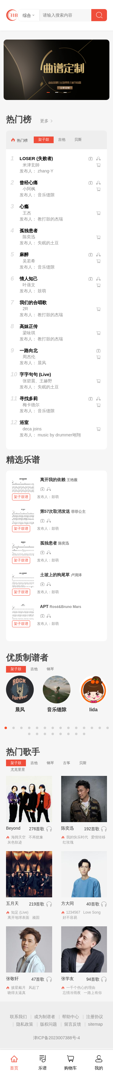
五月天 (12, 903)
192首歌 (91, 828)
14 (107, 728)
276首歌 (36, 828)
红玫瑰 (68, 842)
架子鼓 (43, 139)
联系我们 (18, 1016)
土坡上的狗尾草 (55, 574)
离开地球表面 (18, 917)
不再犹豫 (36, 837)
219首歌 (36, 904)
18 (53, 734)
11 (84, 728)
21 (76, 734)
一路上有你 (93, 993)
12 (92, 728)
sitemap (95, 1024)
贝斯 (78, 139)
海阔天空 (18, 837)
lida (93, 709)
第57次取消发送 (55, 511)
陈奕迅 (63, 543)
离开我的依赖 (52, 479)
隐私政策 (24, 1024)
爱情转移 (98, 837)
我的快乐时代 (77, 837)
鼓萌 (55, 497)
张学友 (67, 978)
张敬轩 (12, 978)
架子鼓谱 (21, 497)
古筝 (66, 763)
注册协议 (94, 1016)
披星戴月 (18, 988)
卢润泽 (76, 575)
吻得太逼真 (17, 993)
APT (44, 606)
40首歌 (92, 904)
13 (100, 728)
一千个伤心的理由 (80, 988)
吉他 (61, 139)
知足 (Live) (19, 912)
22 (84, 734)
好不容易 (70, 917)
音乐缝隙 (56, 709)
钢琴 (50, 669)
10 (76, 728)
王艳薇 (72, 480)
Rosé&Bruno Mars (65, 607)
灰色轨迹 (15, 842)
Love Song (91, 912)
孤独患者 (48, 543)
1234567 (73, 912)
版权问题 (48, 1024)
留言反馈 (72, 1024)
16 (37, 734)
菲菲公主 (78, 512)
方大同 (67, 903)
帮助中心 (70, 1016)
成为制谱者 (44, 1016)
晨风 (20, 709)
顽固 (35, 917)
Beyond (13, 828)
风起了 (34, 988)
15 (29, 734)
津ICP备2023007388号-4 (56, 1037)
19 (60, 734)
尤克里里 (18, 769)
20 (68, 734)
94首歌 (92, 979)
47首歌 (38, 979)
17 (45, 734)
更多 (46, 120)
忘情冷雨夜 (72, 993)
